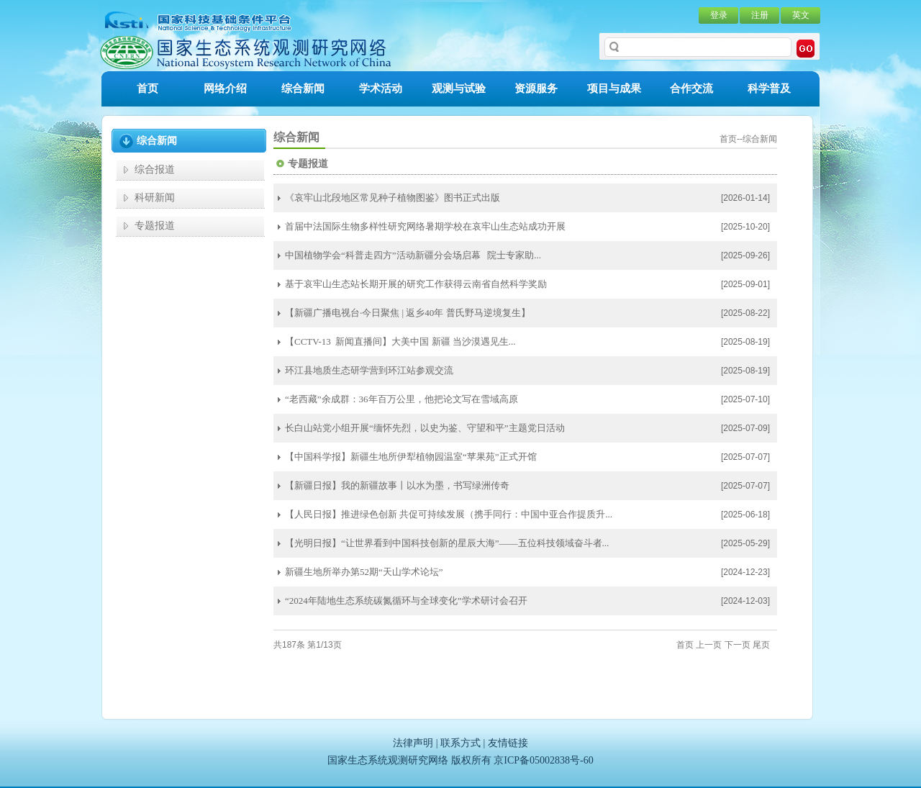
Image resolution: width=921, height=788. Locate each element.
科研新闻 (155, 197)
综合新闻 (303, 88)
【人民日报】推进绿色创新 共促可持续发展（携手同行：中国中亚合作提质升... (448, 514)
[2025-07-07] (745, 457)
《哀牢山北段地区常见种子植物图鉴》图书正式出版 (392, 197)
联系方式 (460, 743)
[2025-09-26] (745, 255)
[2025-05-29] (745, 543)
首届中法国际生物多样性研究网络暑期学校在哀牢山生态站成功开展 (425, 226)
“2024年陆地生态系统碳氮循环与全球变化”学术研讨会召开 (406, 600)
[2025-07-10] (745, 399)
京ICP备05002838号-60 (543, 760)
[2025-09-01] (745, 284)
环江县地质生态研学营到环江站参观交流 (369, 370)
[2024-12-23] (745, 572)
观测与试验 (459, 88)
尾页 (761, 645)
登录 (718, 15)
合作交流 (691, 88)
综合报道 (155, 169)
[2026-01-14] (745, 198)
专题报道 (155, 225)
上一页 (709, 645)
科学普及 (769, 88)
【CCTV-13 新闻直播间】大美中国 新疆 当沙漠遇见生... (400, 341)
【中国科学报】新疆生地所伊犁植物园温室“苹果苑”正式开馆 (411, 456)
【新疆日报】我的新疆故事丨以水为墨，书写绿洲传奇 (397, 485)
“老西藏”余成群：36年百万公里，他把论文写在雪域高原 (401, 399)
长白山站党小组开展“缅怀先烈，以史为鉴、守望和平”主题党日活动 (425, 427)
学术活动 (380, 88)
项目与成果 (614, 88)
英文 (800, 15)
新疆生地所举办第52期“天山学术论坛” (364, 571)
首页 (147, 88)
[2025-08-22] (745, 313)
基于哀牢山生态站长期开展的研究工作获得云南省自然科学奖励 (416, 283)
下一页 (737, 645)
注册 (759, 15)
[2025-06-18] (745, 515)
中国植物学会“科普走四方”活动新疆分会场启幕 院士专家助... (413, 255)
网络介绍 (225, 88)
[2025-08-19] (745, 342)
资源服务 (536, 88)
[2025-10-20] (745, 227)
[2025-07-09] (745, 428)
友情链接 (508, 743)
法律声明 (413, 743)
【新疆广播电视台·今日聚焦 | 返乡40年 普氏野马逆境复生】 (407, 312)
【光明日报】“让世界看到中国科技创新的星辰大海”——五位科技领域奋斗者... (447, 543)
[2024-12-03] (745, 601)
